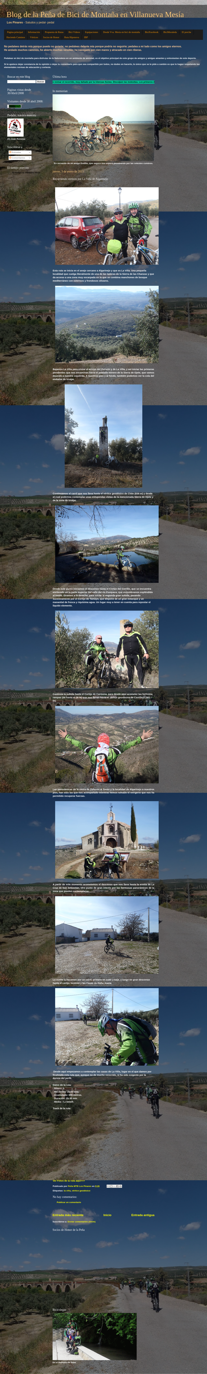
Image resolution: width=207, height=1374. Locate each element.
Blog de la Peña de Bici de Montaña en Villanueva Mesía (95, 14)
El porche (186, 32)
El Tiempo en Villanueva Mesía (26, 172)
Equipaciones (91, 32)
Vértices (34, 37)
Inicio (107, 1215)
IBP (86, 37)
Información (34, 32)
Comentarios (17, 158)
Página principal (15, 32)
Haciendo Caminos (15, 37)
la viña (67, 1190)
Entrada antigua (142, 1215)
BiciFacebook (151, 32)
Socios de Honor (51, 37)
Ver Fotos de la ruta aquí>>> (69, 1180)
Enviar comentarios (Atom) (82, 1221)
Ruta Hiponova (71, 37)
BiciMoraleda (170, 32)
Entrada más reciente (68, 1215)
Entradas (15, 152)
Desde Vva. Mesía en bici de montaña (121, 32)
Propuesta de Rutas (54, 32)
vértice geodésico (81, 1190)
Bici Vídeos (74, 32)
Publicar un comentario (69, 1202)
